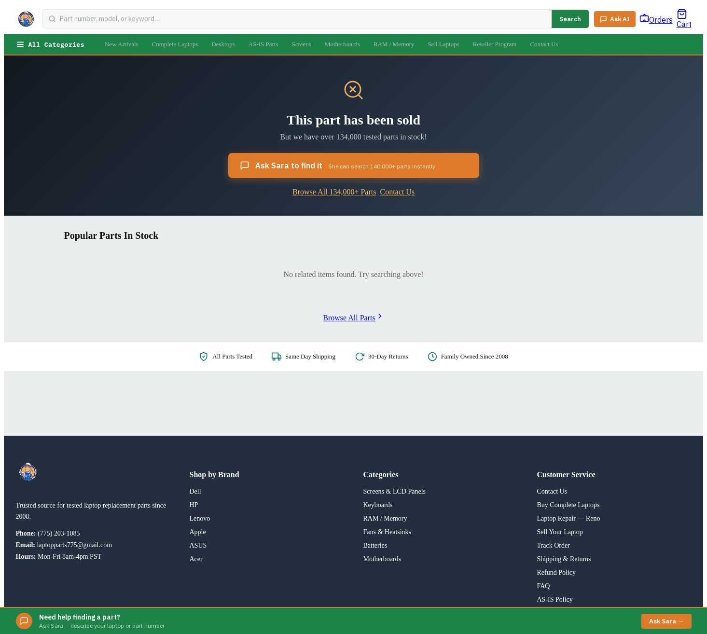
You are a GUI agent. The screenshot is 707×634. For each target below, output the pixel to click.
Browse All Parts (353, 318)
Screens (301, 44)
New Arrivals (122, 44)
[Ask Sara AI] (615, 19)
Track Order (553, 545)
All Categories (50, 44)
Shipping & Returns (564, 559)
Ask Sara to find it (337, 165)
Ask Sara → (666, 621)
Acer (196, 559)
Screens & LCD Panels (394, 491)
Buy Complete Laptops (568, 505)
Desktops (223, 44)
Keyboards (378, 505)
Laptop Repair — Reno (568, 518)
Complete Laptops (175, 44)
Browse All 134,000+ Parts (334, 192)
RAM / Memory (394, 44)
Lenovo (200, 518)
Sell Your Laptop (560, 532)
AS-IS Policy (555, 599)
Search (570, 19)
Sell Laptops (443, 44)
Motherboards (342, 44)
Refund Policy (556, 572)
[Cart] (684, 19)
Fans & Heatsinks (387, 532)
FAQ (543, 586)
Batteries (375, 545)
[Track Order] (656, 19)
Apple (198, 532)
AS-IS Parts (263, 44)
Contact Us (544, 44)
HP (194, 505)
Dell (195, 491)
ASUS (198, 545)
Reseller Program (495, 44)
